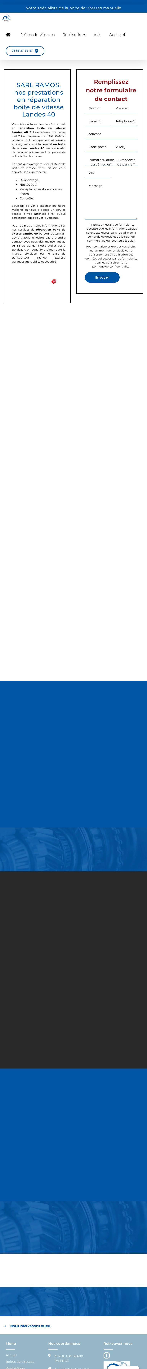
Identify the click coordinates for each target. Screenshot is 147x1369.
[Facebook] (107, 1355)
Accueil (11, 1355)
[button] (73, 1326)
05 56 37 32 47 (24, 245)
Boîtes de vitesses (20, 1361)
